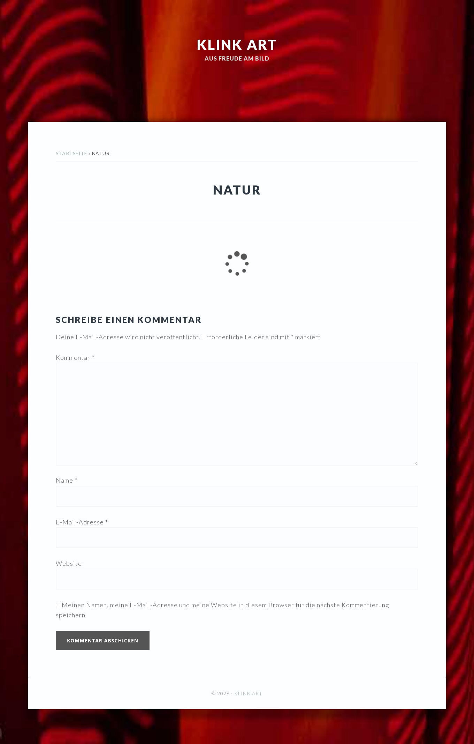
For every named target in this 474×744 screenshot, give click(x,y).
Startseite (71, 153)
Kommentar (75, 357)
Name (66, 480)
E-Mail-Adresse (82, 522)
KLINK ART (237, 44)
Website (69, 563)
